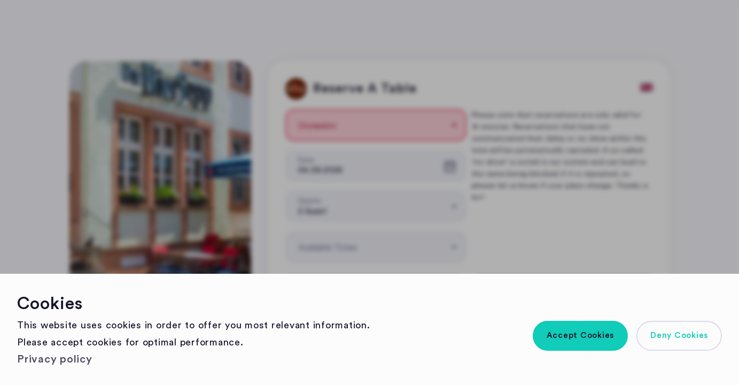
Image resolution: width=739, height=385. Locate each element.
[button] (580, 335)
